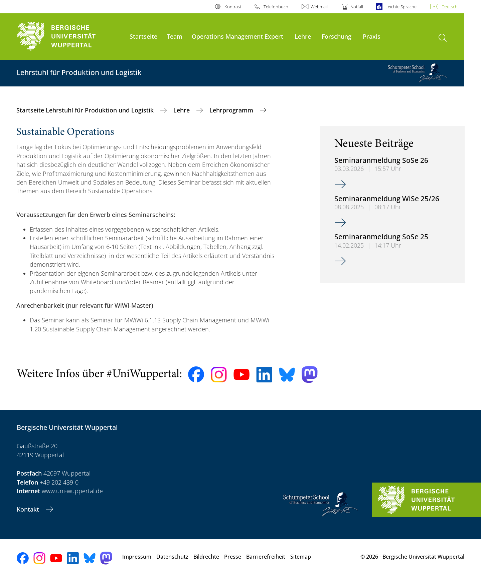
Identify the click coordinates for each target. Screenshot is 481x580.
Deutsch (450, 7)
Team (174, 36)
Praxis (371, 36)
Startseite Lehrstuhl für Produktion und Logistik (85, 110)
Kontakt (29, 509)
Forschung (336, 36)
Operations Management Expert (237, 36)
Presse (232, 556)
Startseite (143, 36)
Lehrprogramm (232, 110)
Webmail (319, 7)
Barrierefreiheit (265, 556)
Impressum (136, 556)
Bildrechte (206, 556)
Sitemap (300, 556)
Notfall (356, 7)
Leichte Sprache (401, 7)
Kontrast (232, 7)
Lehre (303, 36)
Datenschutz (172, 556)
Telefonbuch (276, 7)
